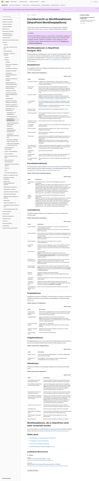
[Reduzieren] (18, 14)
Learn (28, 14)
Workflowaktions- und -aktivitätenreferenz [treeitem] (11, 113)
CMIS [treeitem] (6, 170)
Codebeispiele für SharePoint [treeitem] (9, 189)
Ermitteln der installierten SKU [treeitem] (10, 202)
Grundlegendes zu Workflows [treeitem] (12, 68)
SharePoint (33, 14)
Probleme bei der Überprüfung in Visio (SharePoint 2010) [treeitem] (13, 144)
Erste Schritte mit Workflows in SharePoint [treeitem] (12, 65)
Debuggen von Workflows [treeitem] (11, 90)
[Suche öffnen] (91, 2)
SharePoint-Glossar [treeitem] (6, 218)
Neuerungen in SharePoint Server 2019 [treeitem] (10, 48)
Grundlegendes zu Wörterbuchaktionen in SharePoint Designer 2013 (52, 98)
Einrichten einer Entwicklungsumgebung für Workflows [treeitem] (11, 75)
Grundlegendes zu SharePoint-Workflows (39, 440)
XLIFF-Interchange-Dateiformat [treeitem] (11, 172)
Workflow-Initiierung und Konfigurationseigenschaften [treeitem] (11, 83)
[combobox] (10, 17)
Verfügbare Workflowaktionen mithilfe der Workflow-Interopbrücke (54, 430)
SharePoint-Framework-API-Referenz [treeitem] (10, 228)
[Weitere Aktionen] (71, 15)
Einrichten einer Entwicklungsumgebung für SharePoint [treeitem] (9, 183)
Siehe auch (82, 23)
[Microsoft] (2, 2)
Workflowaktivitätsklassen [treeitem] (12, 116)
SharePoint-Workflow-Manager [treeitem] (10, 194)
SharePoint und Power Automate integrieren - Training (39, 458)
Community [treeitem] (5, 220)
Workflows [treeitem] (8, 62)
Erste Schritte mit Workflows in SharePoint (39, 443)
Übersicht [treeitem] (5, 44)
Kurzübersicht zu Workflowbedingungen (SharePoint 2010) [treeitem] (11, 130)
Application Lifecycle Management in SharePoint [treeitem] (11, 197)
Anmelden (95, 1)
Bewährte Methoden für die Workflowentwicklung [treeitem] (11, 87)
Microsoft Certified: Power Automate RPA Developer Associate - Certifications (44, 464)
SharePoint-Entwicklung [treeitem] (7, 19)
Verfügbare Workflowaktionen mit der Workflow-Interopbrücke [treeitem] (13, 125)
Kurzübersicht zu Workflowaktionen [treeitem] (11, 120)
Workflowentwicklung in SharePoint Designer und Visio (42, 446)
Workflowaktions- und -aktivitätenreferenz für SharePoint (43, 438)
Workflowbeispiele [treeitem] (9, 98)
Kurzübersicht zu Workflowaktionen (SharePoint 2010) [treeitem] (13, 136)
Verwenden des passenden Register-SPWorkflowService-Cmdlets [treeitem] (12, 94)
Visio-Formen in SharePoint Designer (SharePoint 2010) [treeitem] (12, 140)
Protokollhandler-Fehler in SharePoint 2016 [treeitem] (11, 206)
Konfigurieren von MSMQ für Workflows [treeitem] (11, 79)
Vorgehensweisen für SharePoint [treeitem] (10, 187)
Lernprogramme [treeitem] (6, 225)
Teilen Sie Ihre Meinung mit (68, 9)
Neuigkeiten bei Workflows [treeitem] (11, 70)
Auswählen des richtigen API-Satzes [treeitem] (11, 191)
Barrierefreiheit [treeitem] (7, 200)
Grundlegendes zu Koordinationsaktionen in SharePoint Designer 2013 (43, 170)
